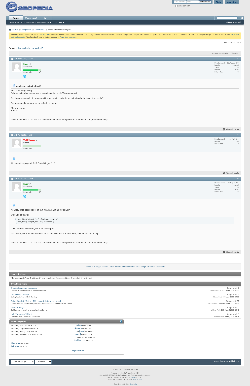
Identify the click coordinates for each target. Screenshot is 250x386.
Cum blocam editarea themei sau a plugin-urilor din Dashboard (137, 266)
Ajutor (219, 2)
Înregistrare (232, 2)
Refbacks (15, 346)
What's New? (31, 18)
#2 (238, 134)
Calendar (19, 22)
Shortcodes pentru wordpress (24, 288)
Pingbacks (15, 343)
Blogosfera (26, 29)
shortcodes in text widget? (30, 48)
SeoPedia (133, 384)
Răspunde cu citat (231, 129)
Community (29, 22)
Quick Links (57, 22)
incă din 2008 (45, 34)
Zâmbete (78, 328)
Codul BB (78, 325)
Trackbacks (78, 340)
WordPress (39, 29)
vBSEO (133, 377)
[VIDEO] (77, 334)
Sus (237, 361)
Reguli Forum (78, 350)
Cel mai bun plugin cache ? (96, 266)
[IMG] (82, 331)
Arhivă (232, 361)
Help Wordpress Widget (21, 314)
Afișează (234, 53)
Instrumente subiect (219, 53)
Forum (16, 18)
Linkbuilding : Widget (20, 294)
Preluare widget (18, 307)
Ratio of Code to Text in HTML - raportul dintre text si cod (36, 301)
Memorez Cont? (182, 6)
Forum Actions (43, 22)
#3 (238, 178)
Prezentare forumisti (68, 37)
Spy (45, 18)
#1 (238, 58)
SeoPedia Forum (221, 361)
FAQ (12, 22)
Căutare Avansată (233, 22)
